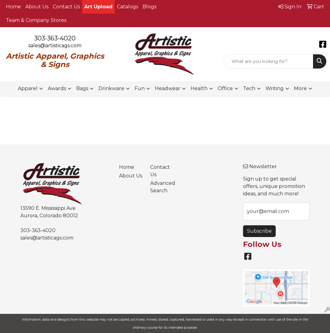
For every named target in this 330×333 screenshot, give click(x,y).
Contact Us (66, 7)
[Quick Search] (268, 61)
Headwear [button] (167, 88)
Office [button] (225, 88)
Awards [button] (57, 88)
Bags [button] (82, 88)
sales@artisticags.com (54, 45)
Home (13, 7)
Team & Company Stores (36, 20)
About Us (36, 7)
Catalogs (127, 7)
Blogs (149, 7)
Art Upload (98, 7)
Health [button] (199, 88)
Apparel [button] (28, 88)
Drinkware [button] (111, 88)
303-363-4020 (55, 38)
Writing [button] (275, 88)
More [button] (300, 88)
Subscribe (259, 231)
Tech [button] (249, 88)
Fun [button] (139, 88)
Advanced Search (162, 187)
